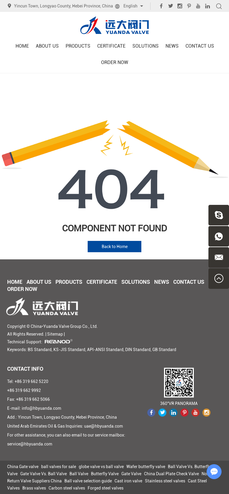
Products (78, 46)
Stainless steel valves (165, 481)
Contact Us (199, 46)
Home (22, 46)
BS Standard (40, 349)
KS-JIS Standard (69, 349)
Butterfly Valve (105, 473)
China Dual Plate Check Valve (171, 473)
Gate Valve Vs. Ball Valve (43, 473)
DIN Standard (138, 349)
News (172, 46)
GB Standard (164, 349)
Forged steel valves (105, 488)
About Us (47, 46)
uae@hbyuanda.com (103, 426)
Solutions (145, 46)
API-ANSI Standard (105, 349)
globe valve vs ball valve (101, 466)
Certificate (111, 46)
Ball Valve (78, 473)
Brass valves (34, 488)
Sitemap (55, 334)
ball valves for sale (58, 466)
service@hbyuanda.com (29, 444)
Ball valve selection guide (88, 481)
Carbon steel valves (67, 488)
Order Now (114, 62)
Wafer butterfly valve (145, 466)
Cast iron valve (128, 481)
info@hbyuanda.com (41, 408)
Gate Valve (131, 473)
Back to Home (115, 246)
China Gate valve (22, 466)
